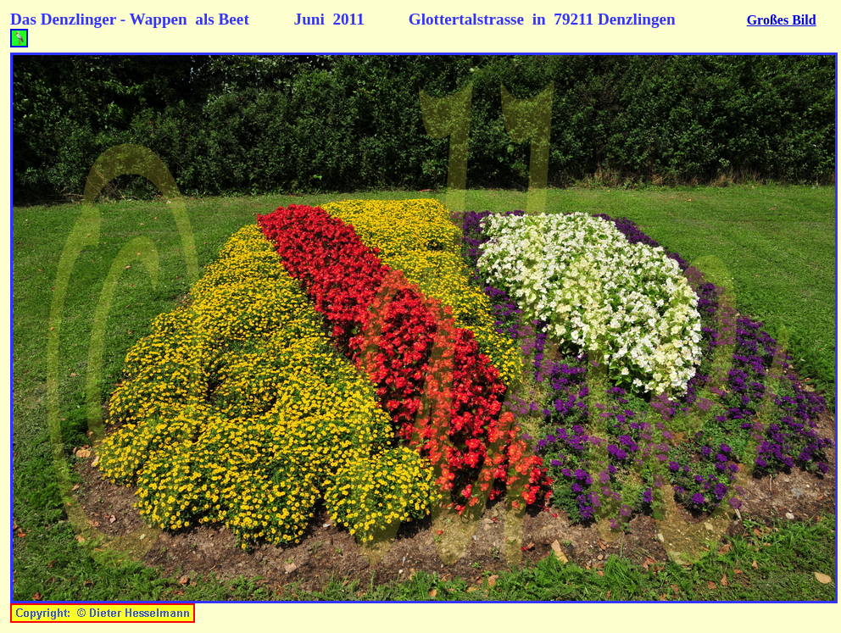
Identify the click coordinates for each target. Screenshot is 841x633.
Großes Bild (781, 20)
